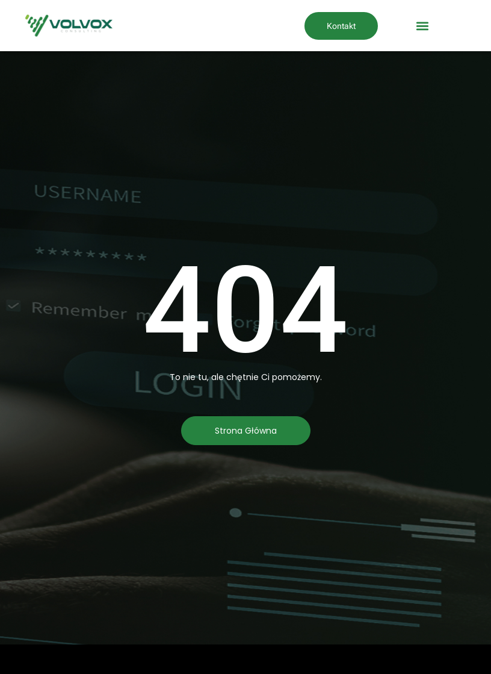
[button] (422, 26)
